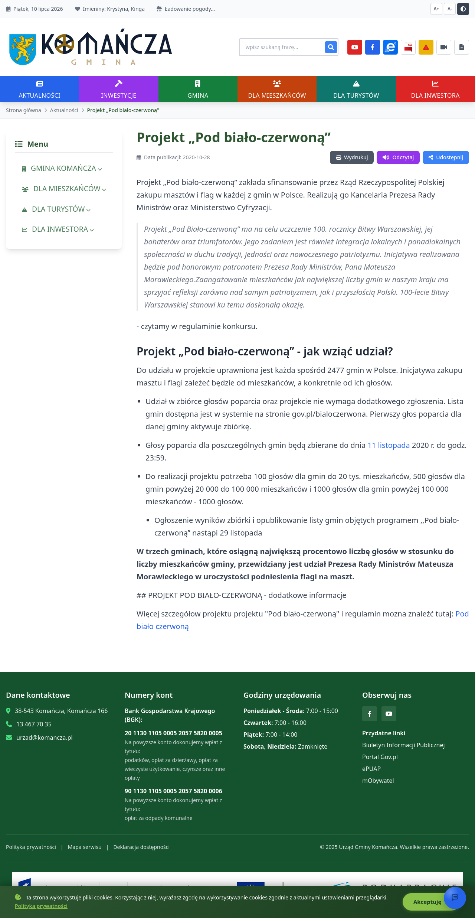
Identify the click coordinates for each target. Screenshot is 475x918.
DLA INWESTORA (58, 229)
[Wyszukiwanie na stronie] (285, 47)
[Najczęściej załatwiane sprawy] (443, 47)
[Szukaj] (331, 47)
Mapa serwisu (85, 846)
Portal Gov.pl (380, 757)
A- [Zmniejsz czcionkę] (450, 9)
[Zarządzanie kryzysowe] (426, 47)
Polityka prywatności (31, 846)
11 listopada (389, 445)
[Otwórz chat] (455, 898)
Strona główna (23, 110)
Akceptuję (431, 902)
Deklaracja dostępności (141, 846)
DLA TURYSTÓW (56, 209)
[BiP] (408, 47)
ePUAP (371, 769)
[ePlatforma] (390, 47)
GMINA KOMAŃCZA (62, 168)
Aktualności (64, 110)
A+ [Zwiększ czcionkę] (436, 9)
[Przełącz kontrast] (463, 9)
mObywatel (378, 781)
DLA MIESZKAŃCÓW (64, 188)
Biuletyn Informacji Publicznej (403, 745)
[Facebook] (372, 47)
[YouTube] (354, 47)
